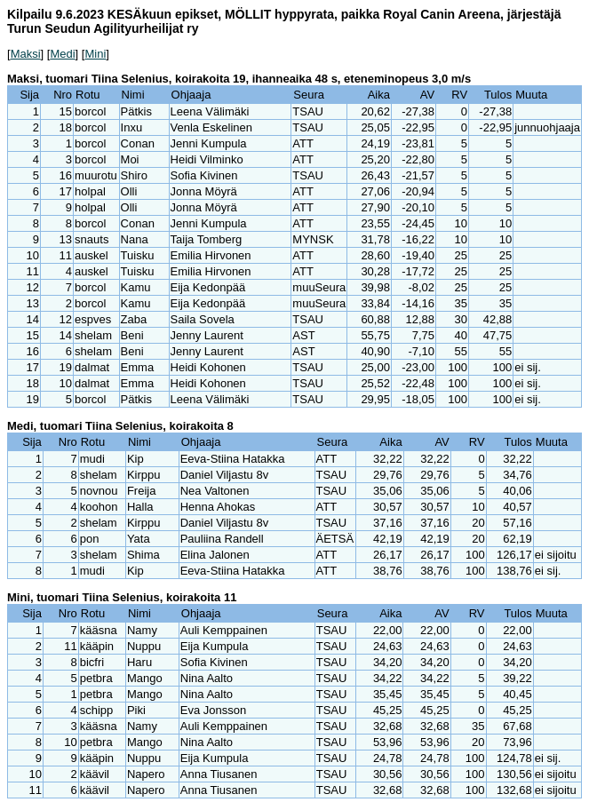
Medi (62, 53)
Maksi (26, 53)
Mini (95, 53)
